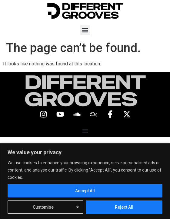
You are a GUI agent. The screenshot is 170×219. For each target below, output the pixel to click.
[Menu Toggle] (85, 131)
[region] (85, 181)
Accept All (85, 190)
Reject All (124, 207)
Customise (43, 207)
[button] (85, 30)
